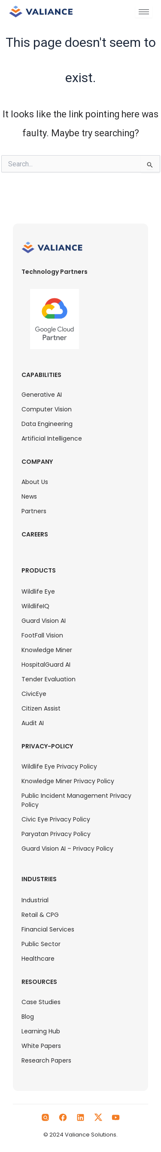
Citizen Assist (41, 708)
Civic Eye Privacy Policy (55, 819)
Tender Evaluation (48, 679)
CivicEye (33, 693)
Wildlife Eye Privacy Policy (59, 766)
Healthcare (38, 958)
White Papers (41, 1046)
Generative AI (41, 394)
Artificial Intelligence (51, 438)
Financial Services (47, 929)
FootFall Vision (42, 635)
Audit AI (32, 723)
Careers (34, 534)
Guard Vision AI (43, 620)
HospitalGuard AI (45, 664)
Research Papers (46, 1060)
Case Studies (41, 1002)
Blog (27, 1016)
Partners (33, 511)
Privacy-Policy (47, 746)
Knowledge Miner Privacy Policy (67, 781)
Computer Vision (46, 409)
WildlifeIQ (35, 606)
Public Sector (41, 944)
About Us (34, 482)
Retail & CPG (40, 914)
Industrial (35, 900)
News (29, 496)
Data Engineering (47, 424)
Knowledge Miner (46, 650)
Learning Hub (40, 1031)
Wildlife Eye (38, 591)
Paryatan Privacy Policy (56, 834)
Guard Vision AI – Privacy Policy (67, 848)
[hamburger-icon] (143, 12)
